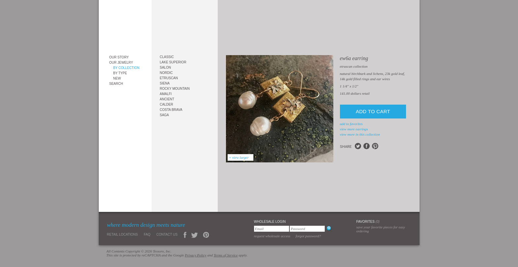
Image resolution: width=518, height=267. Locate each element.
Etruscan (169, 78)
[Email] (271, 229)
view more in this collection (360, 134)
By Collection (126, 68)
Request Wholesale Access (272, 236)
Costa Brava (171, 110)
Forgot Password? (308, 236)
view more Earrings (354, 129)
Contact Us (166, 234)
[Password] (307, 229)
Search (116, 83)
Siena (165, 83)
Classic (167, 57)
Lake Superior (173, 62)
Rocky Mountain (175, 88)
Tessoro (125, 25)
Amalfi (166, 94)
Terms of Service (226, 255)
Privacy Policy (195, 255)
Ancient (167, 99)
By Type (120, 73)
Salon (165, 67)
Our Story (119, 57)
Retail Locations (122, 234)
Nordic (166, 73)
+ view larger (239, 157)
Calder (166, 104)
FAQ (147, 234)
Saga (164, 115)
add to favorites (351, 124)
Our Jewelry (121, 62)
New (117, 78)
